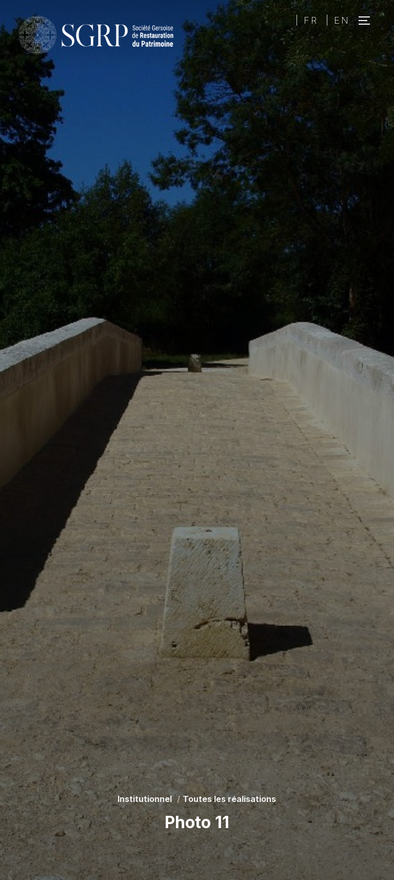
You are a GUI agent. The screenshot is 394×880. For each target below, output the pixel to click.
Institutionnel (144, 799)
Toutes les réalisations (229, 799)
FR (311, 20)
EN (342, 20)
